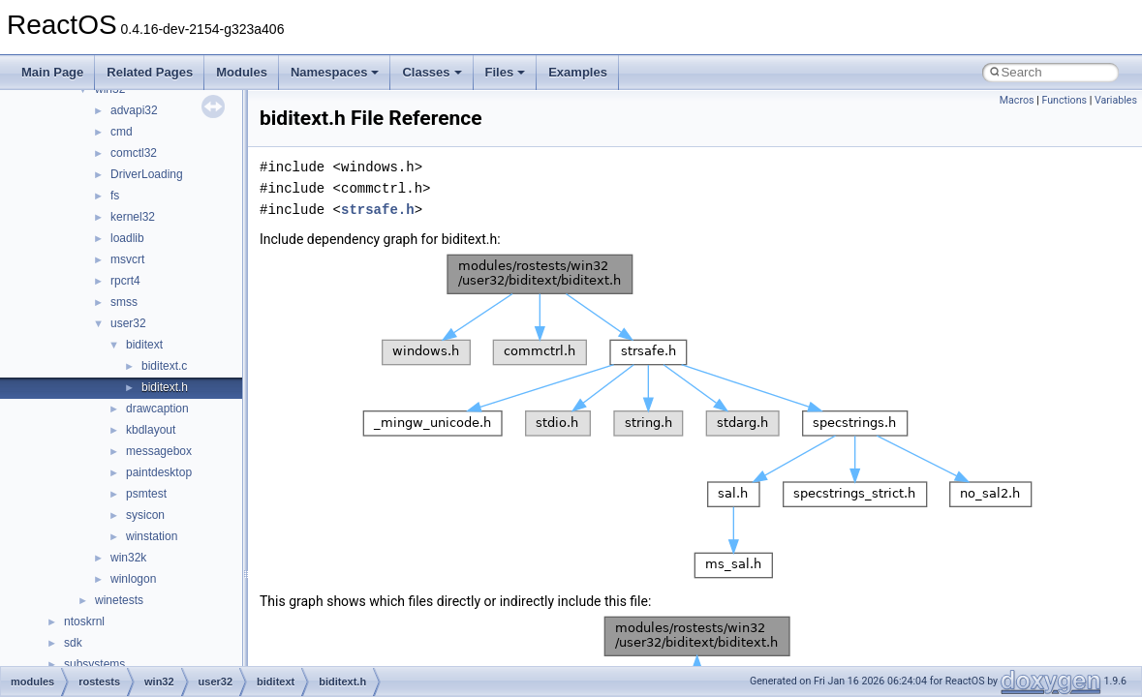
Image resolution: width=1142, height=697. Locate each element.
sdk (73, 643)
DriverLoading (146, 174)
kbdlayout (150, 430)
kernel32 (132, 217)
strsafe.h (378, 209)
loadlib (127, 238)
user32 (128, 323)
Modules (241, 72)
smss (124, 302)
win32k (128, 557)
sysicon (145, 515)
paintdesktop (159, 472)
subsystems (94, 664)
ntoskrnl (84, 621)
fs (114, 195)
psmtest (146, 493)
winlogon (133, 579)
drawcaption (157, 408)
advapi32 (134, 110)
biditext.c (164, 366)
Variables (1116, 100)
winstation (151, 536)
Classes (431, 72)
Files (505, 72)
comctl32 (133, 153)
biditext (144, 344)
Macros (1017, 100)
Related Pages (150, 72)
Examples (577, 72)
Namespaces (335, 72)
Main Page (52, 72)
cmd (121, 131)
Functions (1064, 100)
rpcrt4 (125, 281)
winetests (119, 600)
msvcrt (127, 259)
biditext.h (164, 387)
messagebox (159, 451)
